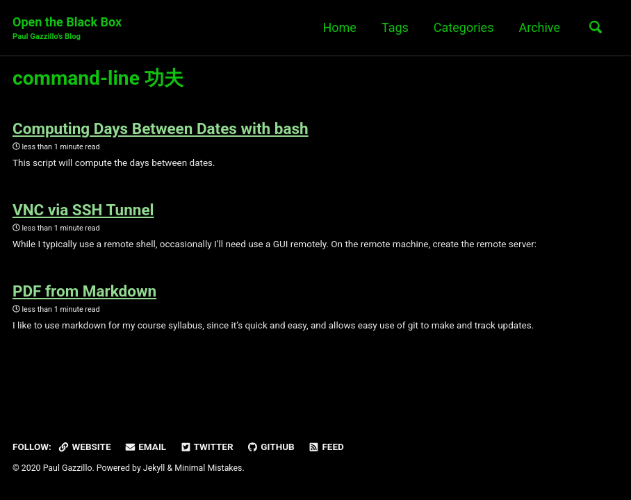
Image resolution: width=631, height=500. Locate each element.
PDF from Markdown (84, 291)
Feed (326, 446)
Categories (464, 27)
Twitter (206, 446)
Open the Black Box (67, 29)
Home (339, 27)
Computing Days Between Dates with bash (161, 128)
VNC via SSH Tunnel (83, 210)
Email (145, 446)
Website (84, 446)
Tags (395, 27)
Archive (539, 27)
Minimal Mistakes (208, 468)
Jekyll (154, 468)
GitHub (271, 446)
